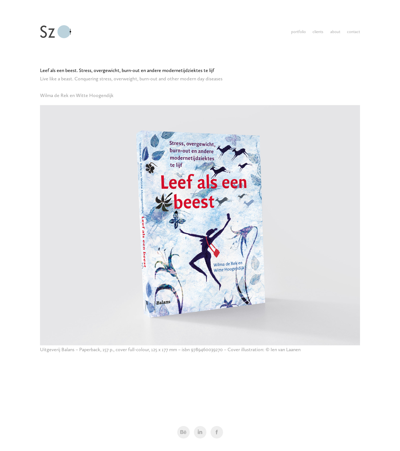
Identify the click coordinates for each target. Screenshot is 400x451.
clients (317, 31)
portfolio (298, 31)
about (335, 31)
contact (353, 31)
